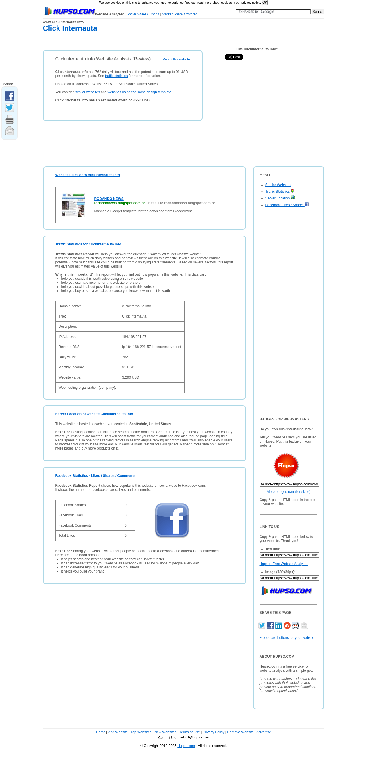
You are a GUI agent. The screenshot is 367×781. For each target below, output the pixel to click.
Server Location (280, 198)
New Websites (165, 732)
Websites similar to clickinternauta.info (87, 175)
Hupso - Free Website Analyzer (284, 564)
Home (100, 732)
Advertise (263, 732)
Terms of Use (189, 732)
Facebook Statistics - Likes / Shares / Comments (95, 476)
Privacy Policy (214, 732)
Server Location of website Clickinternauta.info (94, 414)
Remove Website (240, 732)
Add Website (118, 732)
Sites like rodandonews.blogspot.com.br (181, 203)
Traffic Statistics (279, 192)
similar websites (87, 92)
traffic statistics (116, 76)
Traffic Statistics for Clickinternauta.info (88, 244)
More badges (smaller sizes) (289, 492)
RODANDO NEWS (109, 199)
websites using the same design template (139, 92)
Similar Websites (278, 185)
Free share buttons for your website (287, 638)
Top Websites (141, 732)
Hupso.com (186, 746)
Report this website (176, 59)
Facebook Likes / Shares (287, 205)
